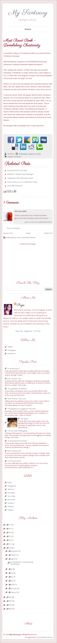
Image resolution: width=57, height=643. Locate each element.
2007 (9, 605)
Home (28, 29)
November (13, 552)
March (11, 585)
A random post (13, 369)
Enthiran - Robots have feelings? (20, 174)
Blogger (33, 244)
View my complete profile (28, 331)
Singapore (12, 486)
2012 (9, 541)
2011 (9, 545)
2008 (9, 601)
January (12, 593)
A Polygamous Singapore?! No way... (22, 409)
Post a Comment (13, 228)
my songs (11, 497)
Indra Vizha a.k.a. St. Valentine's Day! (22, 182)
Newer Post (8, 233)
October (12, 555)
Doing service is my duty (17, 170)
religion (11, 510)
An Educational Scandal (17, 441)
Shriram (18, 211)
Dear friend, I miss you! (17, 399)
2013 (9, 537)
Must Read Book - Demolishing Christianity (20, 563)
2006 (9, 609)
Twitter (10, 347)
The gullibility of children (17, 389)
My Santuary (27, 12)
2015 (9, 529)
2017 (9, 525)
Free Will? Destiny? (14, 185)
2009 (9, 598)
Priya (20, 305)
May (11, 577)
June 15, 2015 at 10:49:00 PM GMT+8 (38, 222)
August (12, 559)
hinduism (17, 156)
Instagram (12, 351)
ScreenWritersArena (44, 637)
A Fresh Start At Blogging (17, 431)
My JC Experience (14, 451)
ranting (10, 507)
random (11, 503)
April (11, 581)
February (13, 589)
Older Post (48, 233)
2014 (9, 533)
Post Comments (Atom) (26, 237)
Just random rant (14, 379)
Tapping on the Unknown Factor (20, 178)
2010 (9, 548)
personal (11, 500)
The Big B (24, 419)
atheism (11, 490)
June (11, 573)
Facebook (11, 354)
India (10, 483)
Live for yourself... (15, 461)
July (10, 569)
